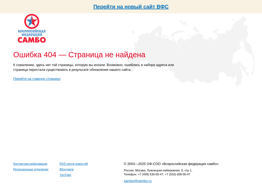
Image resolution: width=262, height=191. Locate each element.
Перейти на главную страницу (37, 79)
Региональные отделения (30, 169)
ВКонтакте (67, 169)
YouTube (65, 174)
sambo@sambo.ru (138, 181)
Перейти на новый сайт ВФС (131, 6)
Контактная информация (30, 163)
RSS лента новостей (74, 163)
